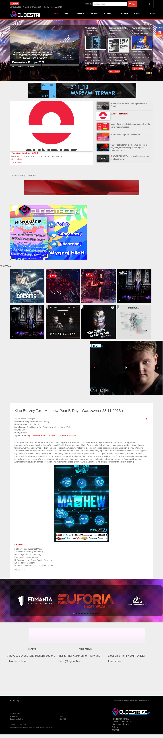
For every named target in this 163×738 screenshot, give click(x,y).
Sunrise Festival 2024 (24, 157)
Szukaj (132, 4)
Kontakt (152, 13)
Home (55, 13)
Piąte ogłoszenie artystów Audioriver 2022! (141, 35)
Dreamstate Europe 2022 (28, 67)
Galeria (94, 13)
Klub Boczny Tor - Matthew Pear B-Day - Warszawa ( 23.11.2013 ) (68, 415)
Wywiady (108, 13)
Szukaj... (89, 3)
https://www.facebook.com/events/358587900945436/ (51, 440)
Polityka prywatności (121, 726)
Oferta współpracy (120, 729)
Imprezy (80, 13)
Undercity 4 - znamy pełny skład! (92, 35)
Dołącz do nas (118, 731)
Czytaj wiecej (16, 164)
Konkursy (123, 13)
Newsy (67, 13)
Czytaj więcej (91, 73)
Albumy (137, 13)
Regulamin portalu (120, 723)
